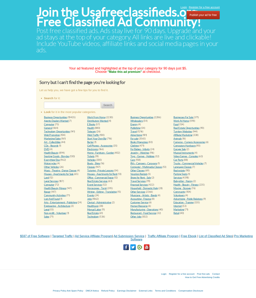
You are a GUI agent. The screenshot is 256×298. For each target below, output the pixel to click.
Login (184, 7)
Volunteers (179, 195)
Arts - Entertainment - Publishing (60, 202)
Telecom (91, 131)
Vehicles (91, 160)
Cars (132, 160)
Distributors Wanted (97, 120)
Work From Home (96, 117)
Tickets (91, 156)
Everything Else (52, 160)
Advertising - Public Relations (187, 199)
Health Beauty (51, 152)
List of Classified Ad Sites (216, 236)
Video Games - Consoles (185, 156)
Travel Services (138, 181)
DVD (46, 149)
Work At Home (181, 120)
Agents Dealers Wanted (56, 120)
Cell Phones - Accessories (100, 145)
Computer (49, 124)
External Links (146, 290)
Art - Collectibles (52, 142)
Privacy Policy (59, 290)
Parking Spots (180, 174)
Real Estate (93, 213)
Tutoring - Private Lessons (100, 170)
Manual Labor (94, 209)
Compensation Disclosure (190, 290)
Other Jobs (135, 216)
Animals (177, 138)
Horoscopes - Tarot (97, 188)
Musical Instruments (183, 152)
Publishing (135, 128)
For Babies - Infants (140, 149)
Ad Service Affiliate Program (93, 236)
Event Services (94, 184)
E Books (91, 124)
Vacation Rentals (138, 174)
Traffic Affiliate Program (163, 236)
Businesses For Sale (183, 117)
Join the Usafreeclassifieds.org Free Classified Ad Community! (118, 17)
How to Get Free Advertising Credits (202, 277)
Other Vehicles (51, 167)
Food (175, 124)
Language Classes (182, 167)
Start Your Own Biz (96, 138)
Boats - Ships (93, 163)
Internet (177, 206)
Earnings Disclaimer (126, 290)
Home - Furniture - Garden (100, 152)
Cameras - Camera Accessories (189, 142)
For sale (134, 138)
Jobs (89, 199)
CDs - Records (51, 145)
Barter (90, 142)
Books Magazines (139, 142)
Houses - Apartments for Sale (59, 174)
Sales (46, 216)
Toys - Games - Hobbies (142, 156)
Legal (46, 209)
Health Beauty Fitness (55, 188)
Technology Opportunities (57, 131)
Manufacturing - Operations (144, 209)
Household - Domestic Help (144, 188)
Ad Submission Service (129, 236)
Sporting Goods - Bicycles (56, 156)
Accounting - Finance (140, 199)
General (48, 128)
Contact (216, 274)
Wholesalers (136, 120)
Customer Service (139, 202)
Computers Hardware (184, 145)
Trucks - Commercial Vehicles (188, 163)
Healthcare (92, 206)
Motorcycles (50, 163)
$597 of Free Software (35, 236)
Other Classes (137, 170)
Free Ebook (188, 236)
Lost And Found (52, 199)
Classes (91, 167)
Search (107, 105)
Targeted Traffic (62, 236)
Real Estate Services (97, 181)
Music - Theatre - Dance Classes (60, 170)
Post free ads (203, 274)
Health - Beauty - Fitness (185, 184)
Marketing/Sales (52, 138)
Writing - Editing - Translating (102, 191)
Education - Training (183, 202)
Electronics (92, 149)
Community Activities (55, 195)
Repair (47, 191)
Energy (134, 124)
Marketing (178, 209)
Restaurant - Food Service (143, 213)
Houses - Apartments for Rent (102, 174)
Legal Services (51, 181)
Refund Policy (108, 290)
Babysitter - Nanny (183, 181)
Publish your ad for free (203, 14)
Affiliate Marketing (182, 135)
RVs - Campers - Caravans (143, 163)
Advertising (136, 135)
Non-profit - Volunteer (55, 213)
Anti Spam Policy (75, 290)
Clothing (134, 145)
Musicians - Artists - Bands (143, 195)
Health (90, 128)
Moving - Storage (182, 188)
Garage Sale (179, 149)
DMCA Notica (92, 290)
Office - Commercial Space (100, 177)
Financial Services (139, 184)
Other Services (137, 191)
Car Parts (178, 160)
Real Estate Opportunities (186, 128)
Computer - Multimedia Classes (146, 167)
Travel (133, 131)
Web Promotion (52, 135)
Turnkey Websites (182, 131)
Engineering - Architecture (57, 206)
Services (177, 177)
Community (179, 191)
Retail (176, 213)
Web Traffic (93, 135)
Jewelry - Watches (139, 152)
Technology (93, 216)
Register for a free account (204, 7)
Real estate (179, 170)
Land (46, 177)
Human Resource (139, 206)
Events (90, 195)
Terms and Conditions (165, 290)
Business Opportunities (55, 117)
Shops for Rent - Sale (140, 177)
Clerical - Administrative (99, 202)
